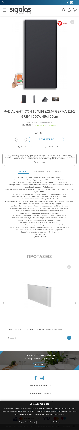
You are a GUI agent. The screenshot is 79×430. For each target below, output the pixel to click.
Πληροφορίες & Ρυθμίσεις (27, 422)
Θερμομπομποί (46, 123)
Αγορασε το (46, 139)
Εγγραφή (39, 365)
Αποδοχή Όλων (55, 422)
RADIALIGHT (32, 123)
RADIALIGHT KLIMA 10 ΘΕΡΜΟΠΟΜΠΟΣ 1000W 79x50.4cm (35, 330)
